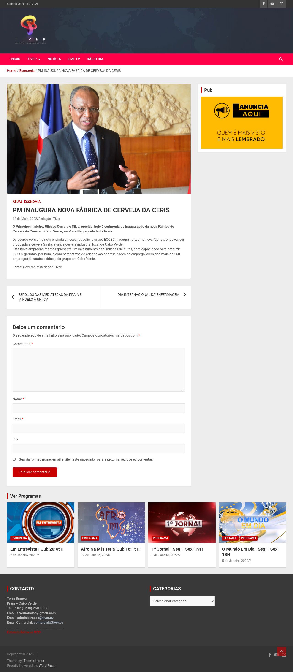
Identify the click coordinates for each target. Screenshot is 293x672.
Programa (19, 538)
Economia (32, 202)
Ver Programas (25, 496)
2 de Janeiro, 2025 (23, 555)
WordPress (47, 666)
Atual (17, 202)
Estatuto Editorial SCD (24, 632)
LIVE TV (74, 59)
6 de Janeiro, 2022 (165, 555)
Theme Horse (34, 661)
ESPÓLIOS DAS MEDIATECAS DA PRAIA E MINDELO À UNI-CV (50, 297)
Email (18, 419)
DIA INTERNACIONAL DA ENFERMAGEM (148, 295)
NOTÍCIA (54, 59)
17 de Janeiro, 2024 (95, 555)
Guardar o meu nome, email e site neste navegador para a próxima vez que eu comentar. (86, 459)
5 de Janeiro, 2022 (235, 561)
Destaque (230, 538)
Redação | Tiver (49, 219)
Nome (18, 399)
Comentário (23, 344)
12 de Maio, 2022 (25, 219)
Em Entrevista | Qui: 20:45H (37, 549)
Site (15, 439)
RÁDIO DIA (95, 59)
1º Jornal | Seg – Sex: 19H (177, 549)
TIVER (32, 59)
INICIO (15, 59)
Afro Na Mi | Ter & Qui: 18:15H (110, 549)
